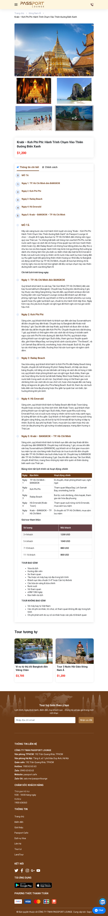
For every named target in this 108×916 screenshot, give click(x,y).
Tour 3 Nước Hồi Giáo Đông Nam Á (72, 668)
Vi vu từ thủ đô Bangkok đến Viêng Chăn (32, 668)
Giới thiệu (18, 827)
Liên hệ (17, 843)
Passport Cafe (21, 833)
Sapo (89, 912)
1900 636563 (20, 802)
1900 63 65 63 (29, 766)
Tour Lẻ (17, 849)
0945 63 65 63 (27, 770)
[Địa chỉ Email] (44, 720)
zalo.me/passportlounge (35, 778)
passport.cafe (30, 774)
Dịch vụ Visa (20, 838)
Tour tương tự (25, 632)
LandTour (19, 854)
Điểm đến (18, 822)
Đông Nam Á (35, 13)
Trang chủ (19, 13)
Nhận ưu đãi (86, 720)
